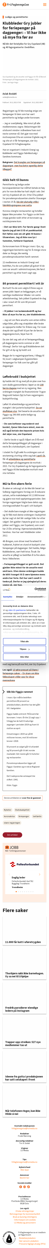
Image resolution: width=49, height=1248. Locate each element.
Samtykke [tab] (7, 597)
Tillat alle (24, 641)
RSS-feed (24, 1170)
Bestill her (24, 1177)
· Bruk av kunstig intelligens (24, 1216)
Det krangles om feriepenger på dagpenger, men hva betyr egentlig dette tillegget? (24, 166)
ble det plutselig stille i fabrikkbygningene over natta (21, 203)
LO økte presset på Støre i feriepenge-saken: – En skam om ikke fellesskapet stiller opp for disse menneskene (21, 675)
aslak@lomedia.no (10, 97)
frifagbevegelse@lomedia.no (24, 1128)
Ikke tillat (24, 657)
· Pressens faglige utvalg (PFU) (31, 1243)
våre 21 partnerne (17, 610)
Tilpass (25, 649)
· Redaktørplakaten (27, 1238)
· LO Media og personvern (24, 1222)
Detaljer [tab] (20, 597)
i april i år (40, 455)
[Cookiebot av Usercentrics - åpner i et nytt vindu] (35, 589)
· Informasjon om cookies (24, 1219)
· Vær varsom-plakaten (28, 1241)
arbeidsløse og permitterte (22, 459)
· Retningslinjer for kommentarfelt (24, 1214)
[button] (39, 874)
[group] (24, 874)
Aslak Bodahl (10, 94)
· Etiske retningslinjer (24, 1211)
